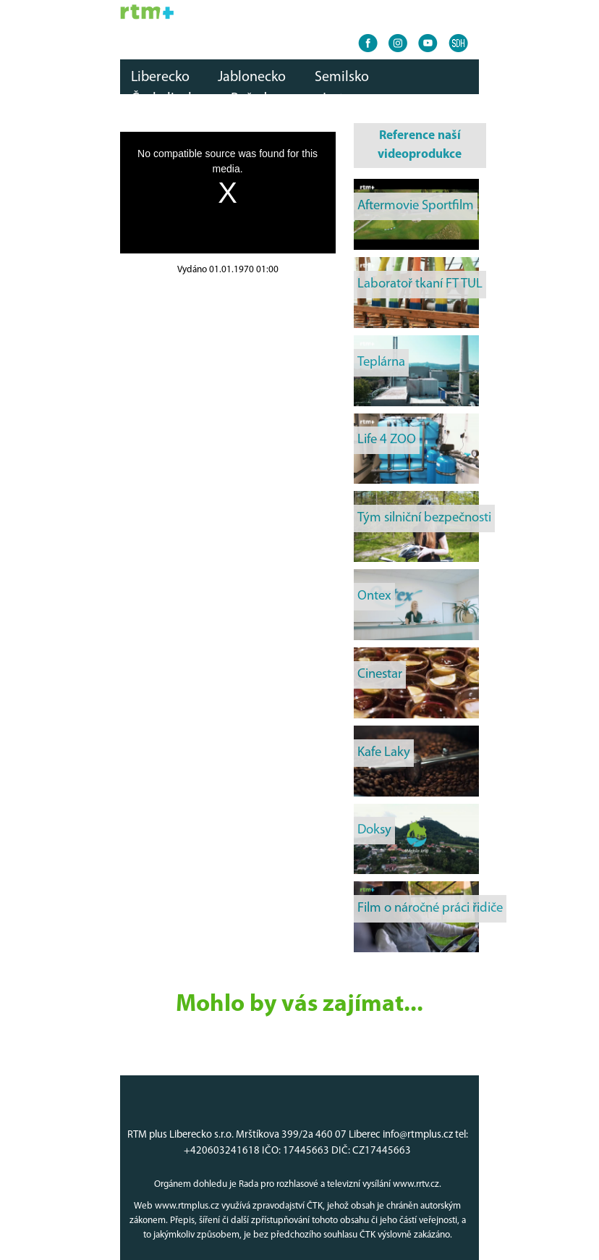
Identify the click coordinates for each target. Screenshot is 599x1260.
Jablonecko (252, 77)
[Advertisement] (228, 368)
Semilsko (342, 77)
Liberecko (160, 77)
